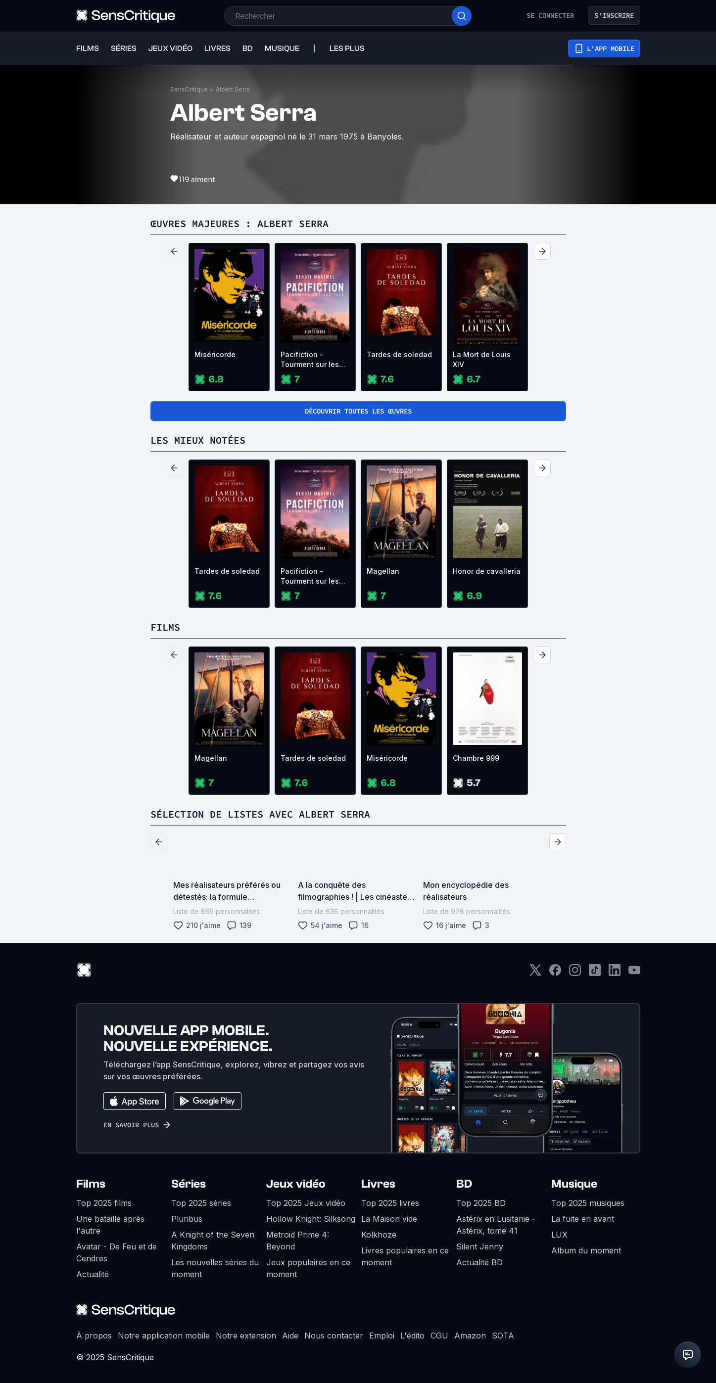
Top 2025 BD (481, 1203)
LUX (559, 1235)
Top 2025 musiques (587, 1203)
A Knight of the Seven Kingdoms (212, 1240)
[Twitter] (535, 973)
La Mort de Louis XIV (482, 359)
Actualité (92, 1274)
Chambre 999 (476, 758)
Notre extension (246, 1335)
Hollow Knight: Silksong (310, 1219)
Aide (290, 1335)
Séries (188, 1184)
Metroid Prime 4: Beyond (297, 1240)
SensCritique (189, 89)
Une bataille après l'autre (110, 1225)
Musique (574, 1184)
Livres (378, 1184)
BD (464, 1184)
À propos (94, 1335)
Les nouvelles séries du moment (215, 1268)
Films (90, 1184)
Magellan (383, 571)
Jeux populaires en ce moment (308, 1268)
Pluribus (186, 1219)
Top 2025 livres (390, 1203)
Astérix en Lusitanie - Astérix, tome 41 (495, 1225)
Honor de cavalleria (487, 571)
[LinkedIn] (615, 973)
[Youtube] (634, 973)
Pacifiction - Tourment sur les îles (310, 359)
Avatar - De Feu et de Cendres (116, 1252)
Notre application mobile (164, 1335)
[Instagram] (575, 973)
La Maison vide (389, 1219)
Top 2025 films (104, 1203)
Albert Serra (233, 89)
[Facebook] (555, 973)
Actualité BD (479, 1262)
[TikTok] (595, 973)
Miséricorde (215, 354)
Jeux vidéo (296, 1184)
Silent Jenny (479, 1246)
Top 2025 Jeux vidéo (305, 1203)
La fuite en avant (582, 1219)
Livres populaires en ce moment (405, 1256)
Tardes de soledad (399, 354)
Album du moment (586, 1250)
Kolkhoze (378, 1235)
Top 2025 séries (201, 1203)
